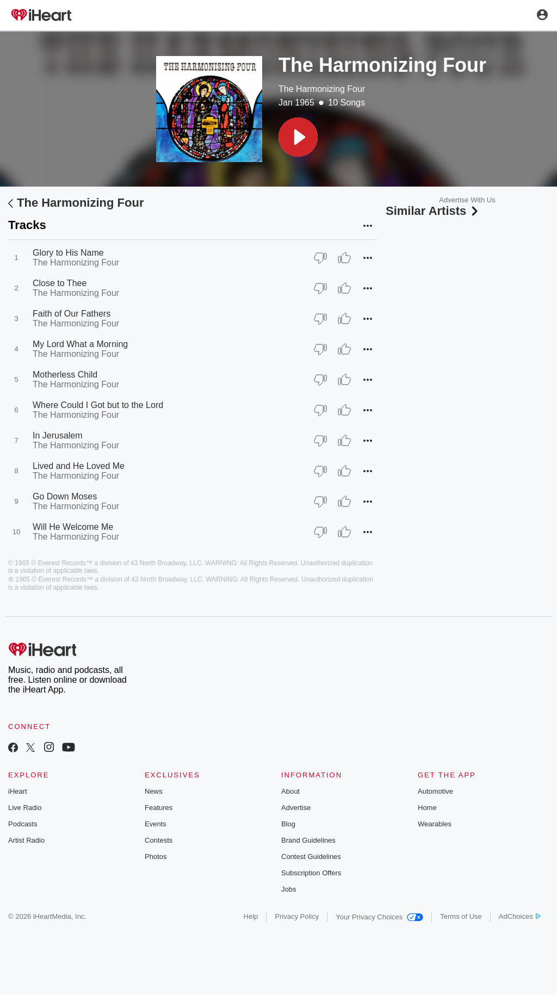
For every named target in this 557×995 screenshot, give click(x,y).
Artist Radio (26, 840)
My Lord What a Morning (80, 344)
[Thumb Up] (344, 258)
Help (251, 916)
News (154, 791)
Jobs (288, 889)
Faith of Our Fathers (71, 313)
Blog (288, 824)
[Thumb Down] (320, 258)
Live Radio (24, 808)
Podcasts (22, 824)
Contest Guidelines (311, 856)
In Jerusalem (58, 435)
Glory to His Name (68, 252)
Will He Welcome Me (73, 527)
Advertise (296, 808)
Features (158, 808)
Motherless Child (65, 374)
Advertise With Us (467, 200)
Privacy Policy (297, 916)
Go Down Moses (65, 496)
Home (427, 808)
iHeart (17, 791)
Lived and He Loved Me (79, 466)
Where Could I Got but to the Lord (98, 405)
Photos (155, 856)
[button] (298, 137)
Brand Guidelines (308, 840)
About (290, 791)
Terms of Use (461, 916)
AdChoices (520, 916)
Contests (158, 840)
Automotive (435, 791)
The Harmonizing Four (321, 89)
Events (155, 824)
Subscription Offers (311, 873)
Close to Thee (59, 283)
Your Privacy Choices (379, 917)
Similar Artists (433, 211)
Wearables (434, 824)
